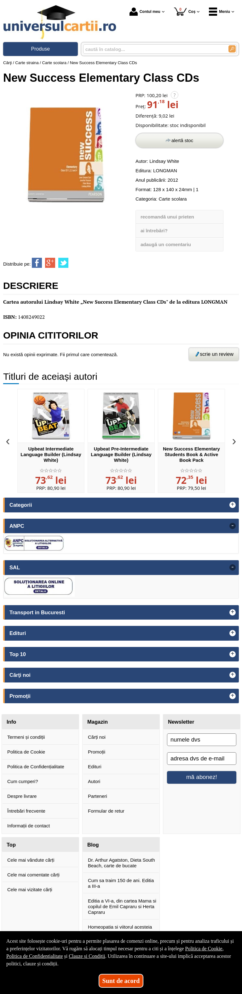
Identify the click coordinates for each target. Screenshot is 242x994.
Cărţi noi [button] (20, 675)
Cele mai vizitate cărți (29, 889)
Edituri (94, 766)
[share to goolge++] (50, 263)
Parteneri (97, 796)
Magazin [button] (97, 722)
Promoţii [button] (20, 696)
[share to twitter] (63, 263)
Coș (185, 11)
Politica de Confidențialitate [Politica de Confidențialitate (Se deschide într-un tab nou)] (34, 956)
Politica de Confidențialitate (35, 766)
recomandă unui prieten (167, 216)
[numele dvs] (201, 739)
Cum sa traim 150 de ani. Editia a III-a (121, 883)
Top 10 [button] (17, 654)
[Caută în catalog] (232, 48)
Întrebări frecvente (26, 811)
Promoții (96, 751)
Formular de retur (106, 811)
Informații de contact (28, 825)
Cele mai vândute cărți (30, 860)
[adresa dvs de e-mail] (201, 758)
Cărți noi (97, 737)
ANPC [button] (16, 526)
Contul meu (145, 12)
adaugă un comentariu (166, 244)
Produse (40, 49)
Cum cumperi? (22, 781)
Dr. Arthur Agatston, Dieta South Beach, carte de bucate (121, 862)
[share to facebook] (37, 263)
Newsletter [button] (181, 722)
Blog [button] (93, 845)
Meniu (219, 12)
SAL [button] (14, 567)
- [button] (232, 526)
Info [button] (11, 722)
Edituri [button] (17, 633)
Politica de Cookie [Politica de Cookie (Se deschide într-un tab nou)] (203, 948)
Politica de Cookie (26, 751)
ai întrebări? (154, 230)
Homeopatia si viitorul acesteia (120, 927)
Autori (94, 781)
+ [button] (232, 505)
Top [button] (11, 845)
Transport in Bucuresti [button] (37, 612)
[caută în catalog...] (153, 49)
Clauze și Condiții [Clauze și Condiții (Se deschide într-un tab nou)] (87, 956)
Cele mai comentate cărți (33, 874)
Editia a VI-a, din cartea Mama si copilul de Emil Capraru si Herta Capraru (122, 906)
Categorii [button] (20, 505)
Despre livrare (22, 796)
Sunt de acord (121, 980)
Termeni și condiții (26, 737)
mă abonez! (201, 777)
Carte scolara (172, 199)
